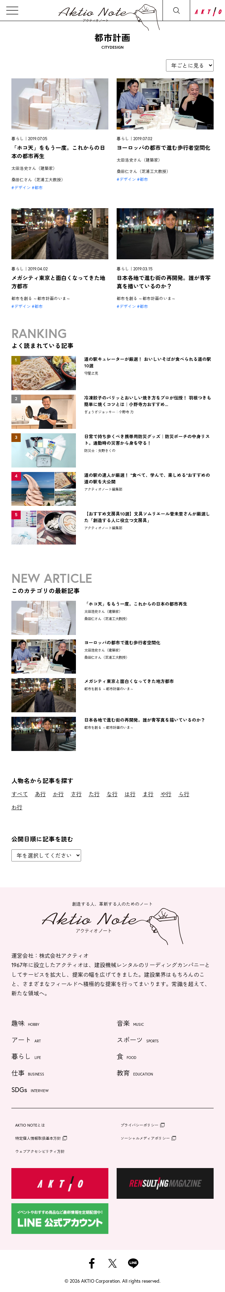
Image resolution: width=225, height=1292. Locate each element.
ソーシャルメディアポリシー (145, 1138)
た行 (94, 794)
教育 (135, 1074)
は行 (130, 794)
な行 (112, 794)
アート (26, 1040)
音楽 (130, 1024)
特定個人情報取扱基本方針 (38, 1138)
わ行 (16, 807)
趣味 (25, 1024)
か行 (58, 794)
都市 (39, 187)
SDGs (30, 1090)
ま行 (148, 794)
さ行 (76, 794)
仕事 (27, 1074)
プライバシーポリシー (139, 1125)
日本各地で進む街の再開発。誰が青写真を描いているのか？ (144, 720)
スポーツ (138, 1040)
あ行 (40, 794)
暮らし (26, 1057)
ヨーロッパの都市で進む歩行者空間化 (164, 147)
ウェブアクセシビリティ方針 (40, 1151)
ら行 (183, 794)
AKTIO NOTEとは (30, 1125)
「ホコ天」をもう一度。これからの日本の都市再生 (135, 604)
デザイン (22, 187)
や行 (166, 794)
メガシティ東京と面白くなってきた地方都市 (129, 681)
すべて (19, 794)
